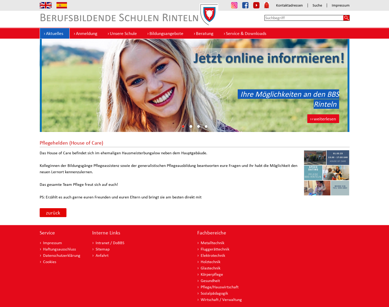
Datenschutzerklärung (61, 255)
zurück (53, 213)
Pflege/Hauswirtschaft (219, 287)
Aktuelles (54, 33)
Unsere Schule (123, 33)
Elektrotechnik (213, 255)
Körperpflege (212, 274)
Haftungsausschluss (59, 249)
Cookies (49, 261)
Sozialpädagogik (214, 293)
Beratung (204, 33)
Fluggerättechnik (215, 249)
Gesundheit (210, 280)
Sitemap (103, 249)
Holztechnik (210, 261)
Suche (317, 5)
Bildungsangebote (166, 33)
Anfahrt (102, 255)
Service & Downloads (246, 33)
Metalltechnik (212, 243)
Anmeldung (86, 33)
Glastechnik (210, 268)
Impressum (341, 5)
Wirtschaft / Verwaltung (221, 299)
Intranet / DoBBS (110, 243)
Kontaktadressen (289, 5)
